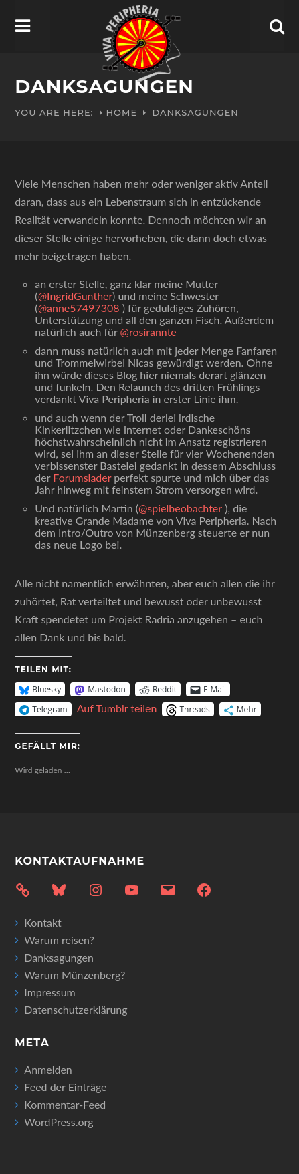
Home (122, 112)
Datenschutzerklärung (75, 1009)
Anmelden (48, 1069)
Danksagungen (59, 957)
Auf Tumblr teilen (117, 708)
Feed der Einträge (65, 1086)
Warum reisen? (59, 939)
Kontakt (42, 922)
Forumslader (82, 477)
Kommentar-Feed (65, 1104)
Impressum (49, 992)
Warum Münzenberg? (74, 974)
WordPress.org (58, 1121)
